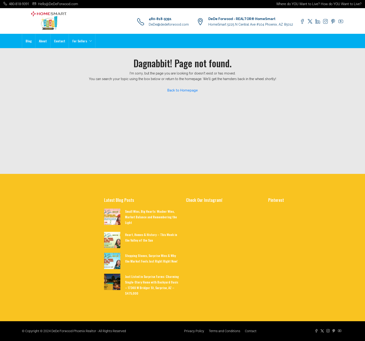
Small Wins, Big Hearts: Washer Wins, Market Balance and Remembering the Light (151, 217)
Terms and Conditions (224, 331)
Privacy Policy (194, 331)
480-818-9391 (160, 19)
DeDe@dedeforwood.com (169, 24)
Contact (59, 40)
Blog (29, 40)
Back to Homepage (182, 90)
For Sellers (79, 40)
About (43, 40)
